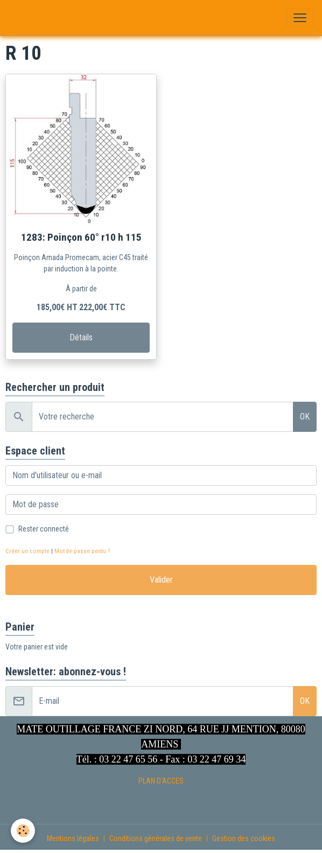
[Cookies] (23, 831)
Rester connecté (43, 529)
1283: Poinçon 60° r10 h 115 (81, 237)
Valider (161, 580)
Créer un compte (27, 551)
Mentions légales (73, 838)
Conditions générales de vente (155, 838)
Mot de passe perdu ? (82, 551)
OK (305, 416)
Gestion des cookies (243, 838)
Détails (81, 337)
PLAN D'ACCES (161, 781)
